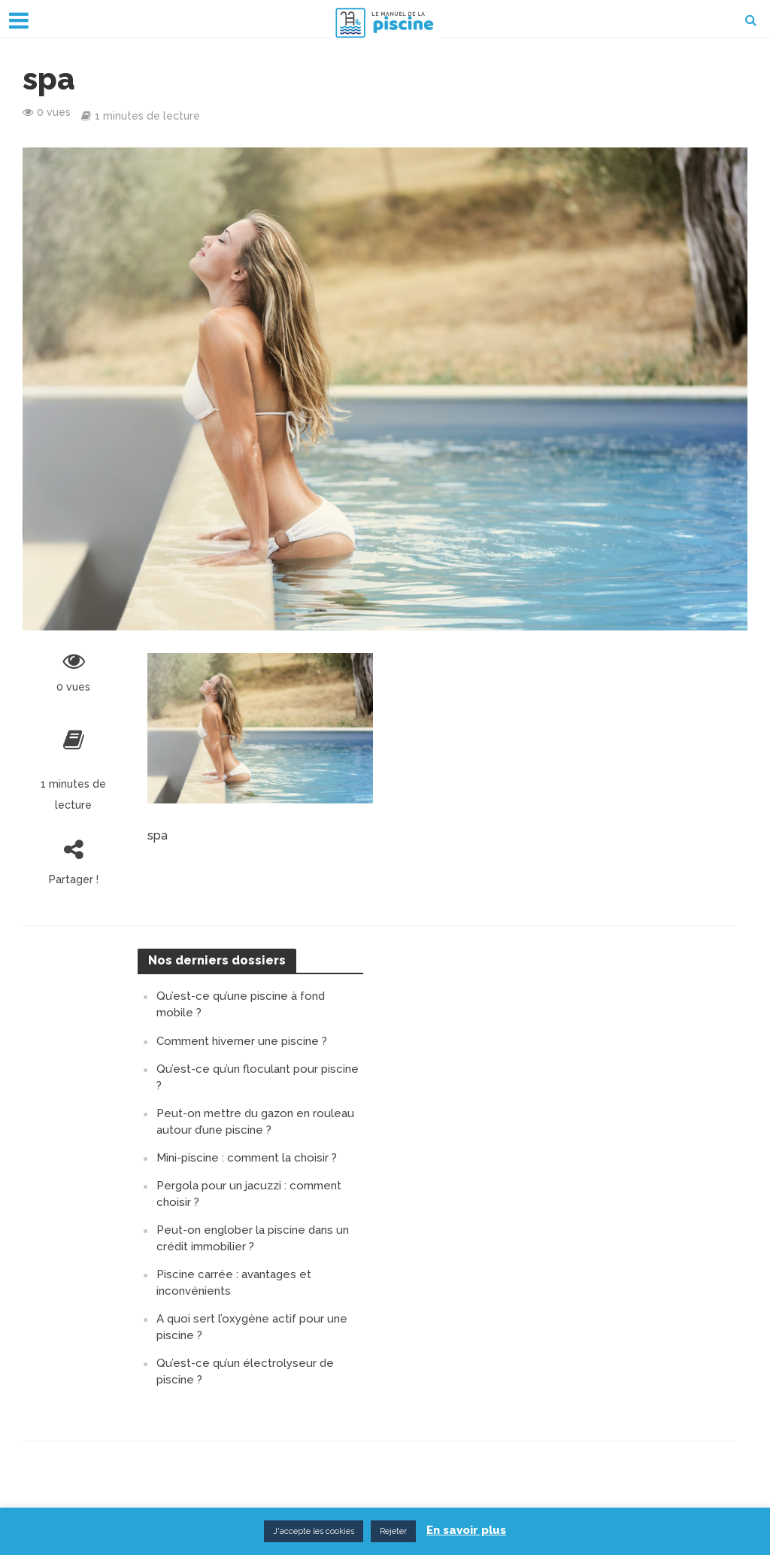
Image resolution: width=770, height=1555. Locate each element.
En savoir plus (466, 1530)
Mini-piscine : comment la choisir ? (246, 1158)
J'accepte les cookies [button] (313, 1531)
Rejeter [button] (393, 1531)
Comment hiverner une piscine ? (241, 1041)
